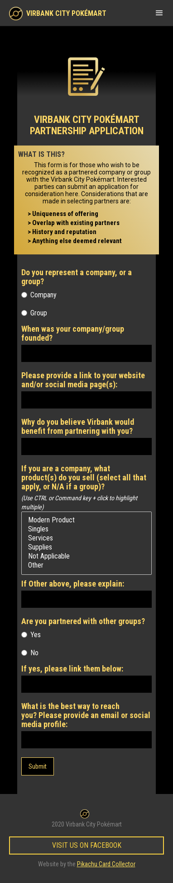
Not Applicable (86, 556)
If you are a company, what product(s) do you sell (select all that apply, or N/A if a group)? (83, 477)
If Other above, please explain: (72, 583)
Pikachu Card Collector (106, 864)
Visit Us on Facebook (86, 845)
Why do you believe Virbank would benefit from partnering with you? (77, 427)
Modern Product (86, 520)
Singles (86, 529)
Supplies (86, 547)
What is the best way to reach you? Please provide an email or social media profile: (85, 715)
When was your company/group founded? (72, 333)
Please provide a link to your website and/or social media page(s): (83, 380)
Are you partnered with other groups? (83, 621)
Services (86, 538)
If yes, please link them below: (72, 668)
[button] (159, 13)
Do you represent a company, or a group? (76, 277)
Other (86, 565)
